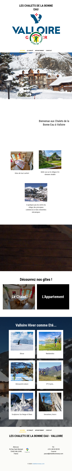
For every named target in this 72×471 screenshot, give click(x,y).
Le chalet (30, 50)
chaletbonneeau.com (38, 463)
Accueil (22, 50)
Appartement (39, 50)
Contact (49, 50)
